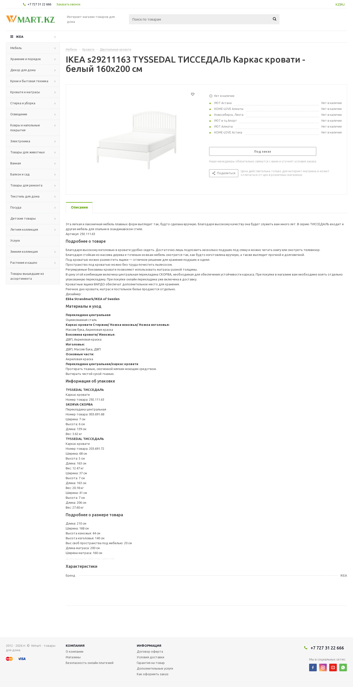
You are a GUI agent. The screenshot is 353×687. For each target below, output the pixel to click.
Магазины (73, 657)
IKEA (19, 36)
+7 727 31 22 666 (39, 4)
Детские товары (23, 218)
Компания (75, 645)
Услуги (15, 240)
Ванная (15, 163)
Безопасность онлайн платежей (89, 662)
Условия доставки (150, 657)
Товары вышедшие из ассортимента (27, 276)
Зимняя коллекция (24, 251)
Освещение (18, 114)
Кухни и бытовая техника (29, 81)
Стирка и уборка (22, 103)
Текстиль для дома (24, 196)
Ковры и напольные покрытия (25, 127)
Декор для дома (23, 70)
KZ (338, 4)
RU (342, 4)
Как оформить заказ (152, 674)
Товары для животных (27, 152)
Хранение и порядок (25, 59)
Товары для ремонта (26, 185)
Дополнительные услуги (155, 668)
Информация (149, 645)
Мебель (16, 48)
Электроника (20, 141)
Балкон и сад (20, 174)
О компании (74, 651)
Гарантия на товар (151, 662)
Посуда (15, 207)
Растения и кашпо (23, 262)
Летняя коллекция (24, 229)
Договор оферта (150, 651)
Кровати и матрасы (25, 92)
